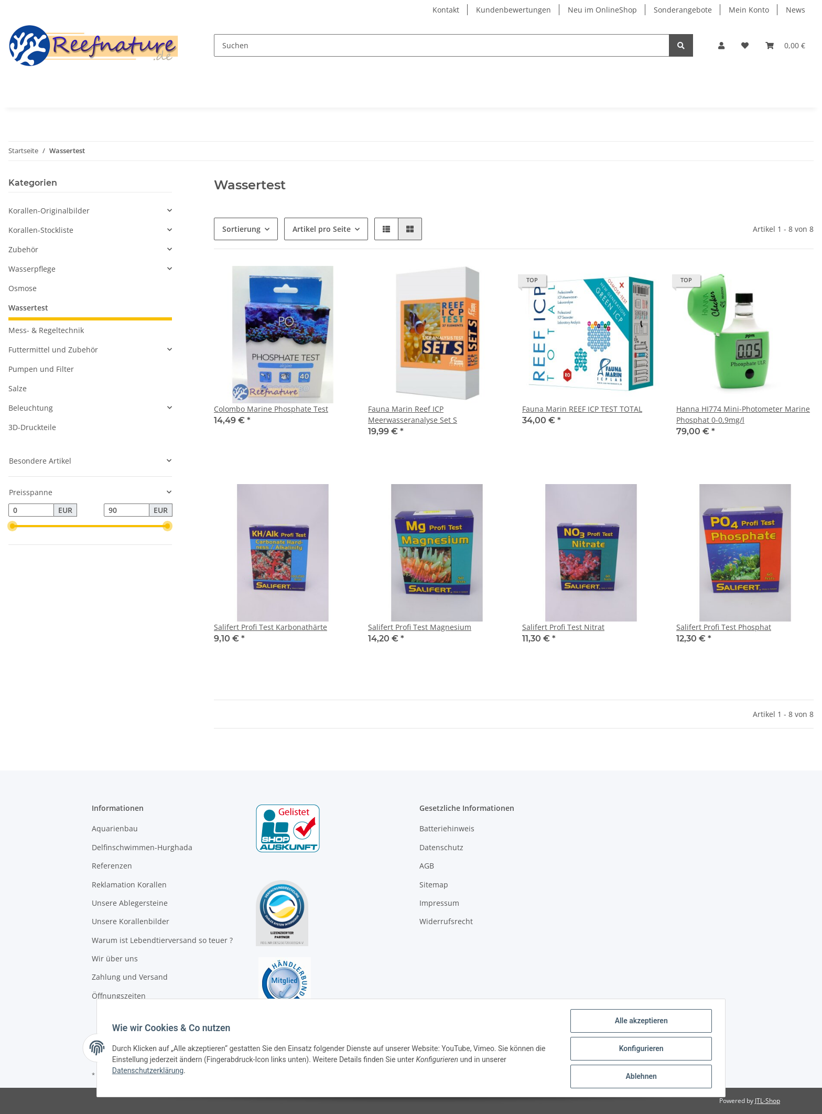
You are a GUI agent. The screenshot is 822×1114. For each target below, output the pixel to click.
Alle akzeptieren (639, 1022)
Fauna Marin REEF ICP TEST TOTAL (582, 409)
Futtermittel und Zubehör (53, 350)
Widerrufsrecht (446, 921)
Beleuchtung (30, 408)
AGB (426, 866)
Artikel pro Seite (322, 229)
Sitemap (433, 885)
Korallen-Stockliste (40, 230)
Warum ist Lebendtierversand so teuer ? (162, 940)
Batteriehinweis (446, 828)
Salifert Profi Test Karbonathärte (270, 627)
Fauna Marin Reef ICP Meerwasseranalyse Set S (412, 414)
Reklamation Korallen (129, 885)
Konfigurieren (639, 1049)
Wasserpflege (32, 269)
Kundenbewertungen (513, 10)
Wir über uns (115, 958)
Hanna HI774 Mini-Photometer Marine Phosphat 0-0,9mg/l (743, 414)
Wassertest (28, 308)
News (795, 10)
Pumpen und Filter (41, 369)
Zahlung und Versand (130, 977)
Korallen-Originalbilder (49, 211)
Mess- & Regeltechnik (46, 330)
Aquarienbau (115, 828)
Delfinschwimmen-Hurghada (142, 847)
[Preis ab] (31, 510)
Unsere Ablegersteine (130, 903)
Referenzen (112, 866)
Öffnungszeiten (119, 996)
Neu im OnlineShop (602, 10)
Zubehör (23, 249)
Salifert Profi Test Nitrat (563, 627)
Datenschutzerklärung (149, 1071)
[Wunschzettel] (745, 45)
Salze (17, 388)
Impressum (439, 903)
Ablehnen (639, 1077)
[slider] (12, 526)
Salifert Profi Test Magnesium (419, 627)
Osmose (22, 288)
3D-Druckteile (32, 427)
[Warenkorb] (785, 45)
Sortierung (241, 229)
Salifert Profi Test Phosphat (723, 627)
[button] (721, 45)
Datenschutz (441, 847)
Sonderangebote (683, 10)
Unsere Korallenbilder (130, 921)
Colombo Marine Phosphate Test (271, 409)
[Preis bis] (126, 510)
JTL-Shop (767, 1100)
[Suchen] (441, 45)
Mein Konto (749, 10)
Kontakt (445, 10)
